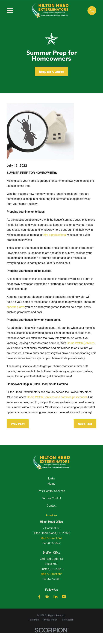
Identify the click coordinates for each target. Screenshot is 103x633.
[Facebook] (39, 596)
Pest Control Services (51, 490)
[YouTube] (64, 596)
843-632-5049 (51, 543)
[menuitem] (34, 620)
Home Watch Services (81, 343)
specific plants (16, 306)
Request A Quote (51, 71)
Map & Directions (51, 538)
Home (51, 483)
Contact (51, 505)
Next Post (85, 424)
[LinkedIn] (55, 596)
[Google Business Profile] (47, 596)
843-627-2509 (51, 579)
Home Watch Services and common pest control (57, 397)
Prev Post (18, 424)
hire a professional (55, 234)
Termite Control (51, 498)
